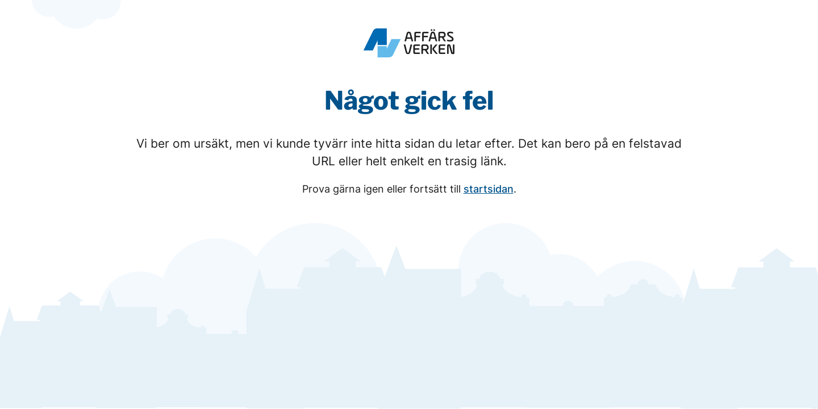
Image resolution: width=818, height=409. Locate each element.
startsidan (489, 189)
